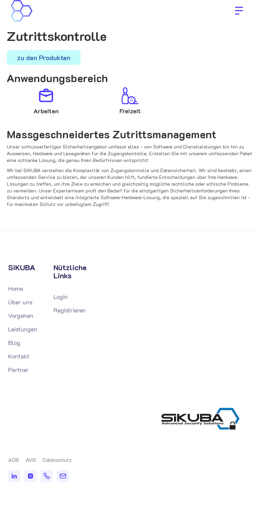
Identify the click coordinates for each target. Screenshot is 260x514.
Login (60, 297)
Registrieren (69, 310)
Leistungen (22, 329)
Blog (14, 342)
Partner (18, 370)
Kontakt (18, 356)
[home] (54, 11)
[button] (239, 11)
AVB (31, 460)
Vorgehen (20, 315)
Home (15, 288)
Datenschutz (57, 460)
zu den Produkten (43, 57)
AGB (13, 460)
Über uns (20, 302)
